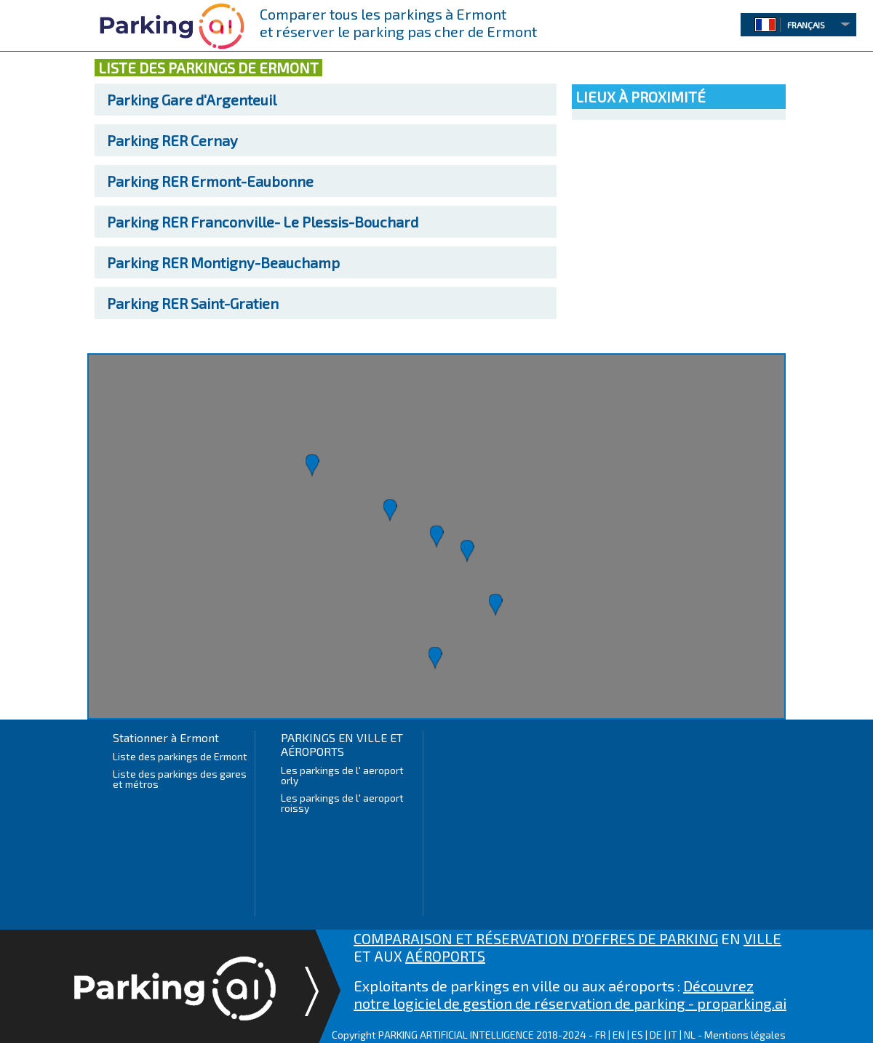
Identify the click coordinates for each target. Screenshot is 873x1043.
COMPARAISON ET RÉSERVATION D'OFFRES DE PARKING (536, 938)
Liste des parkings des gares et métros (180, 779)
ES (637, 1034)
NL (689, 1034)
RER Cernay (172, 140)
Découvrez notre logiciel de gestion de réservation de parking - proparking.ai (570, 994)
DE (656, 1034)
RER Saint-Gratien (193, 303)
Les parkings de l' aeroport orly (342, 775)
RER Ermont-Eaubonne (210, 181)
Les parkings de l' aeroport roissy (342, 803)
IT (673, 1034)
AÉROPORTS (445, 956)
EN (619, 1034)
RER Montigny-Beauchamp (223, 262)
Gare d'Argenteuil (191, 99)
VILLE (762, 938)
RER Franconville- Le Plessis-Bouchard (262, 221)
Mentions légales (745, 1034)
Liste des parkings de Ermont (180, 756)
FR (600, 1034)
